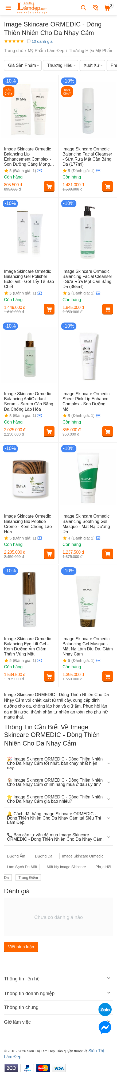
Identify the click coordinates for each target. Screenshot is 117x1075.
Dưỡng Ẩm (16, 856)
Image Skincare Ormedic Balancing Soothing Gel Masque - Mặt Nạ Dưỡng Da (86, 524)
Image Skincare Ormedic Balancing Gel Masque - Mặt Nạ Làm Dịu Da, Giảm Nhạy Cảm (88, 647)
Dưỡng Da (43, 856)
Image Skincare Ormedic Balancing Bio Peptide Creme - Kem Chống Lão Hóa (28, 524)
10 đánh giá (39, 41)
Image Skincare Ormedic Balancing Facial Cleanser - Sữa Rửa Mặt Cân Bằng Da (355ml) (87, 279)
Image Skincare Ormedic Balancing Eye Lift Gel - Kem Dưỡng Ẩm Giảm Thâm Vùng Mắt (27, 647)
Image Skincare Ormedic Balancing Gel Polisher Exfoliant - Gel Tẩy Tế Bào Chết (29, 279)
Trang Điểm (28, 877)
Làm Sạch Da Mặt (22, 867)
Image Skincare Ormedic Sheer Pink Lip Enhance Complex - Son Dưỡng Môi (86, 401)
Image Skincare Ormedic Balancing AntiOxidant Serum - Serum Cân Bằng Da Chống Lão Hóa (28, 401)
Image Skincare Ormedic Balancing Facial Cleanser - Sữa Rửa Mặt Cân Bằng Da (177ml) (87, 157)
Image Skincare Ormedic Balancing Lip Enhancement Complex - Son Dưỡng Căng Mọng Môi (27, 157)
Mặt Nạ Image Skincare (67, 867)
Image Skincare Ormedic (82, 856)
